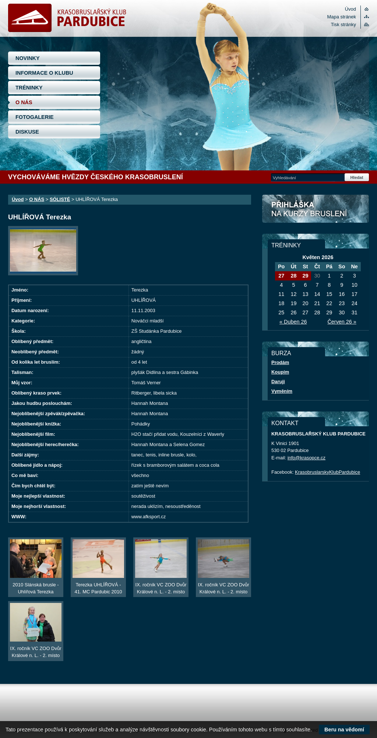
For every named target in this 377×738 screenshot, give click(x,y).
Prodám (280, 362)
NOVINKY (27, 58)
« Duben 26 (293, 322)
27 (281, 276)
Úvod (350, 9)
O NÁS (23, 102)
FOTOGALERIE (34, 117)
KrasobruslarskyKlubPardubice (327, 472)
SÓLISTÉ (60, 199)
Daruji (278, 381)
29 (305, 276)
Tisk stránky (343, 24)
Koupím (280, 372)
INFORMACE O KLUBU (44, 73)
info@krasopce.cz (306, 457)
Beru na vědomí (344, 729)
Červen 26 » (341, 322)
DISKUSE (27, 132)
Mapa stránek (341, 17)
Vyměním (281, 391)
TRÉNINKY (29, 88)
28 (293, 276)
